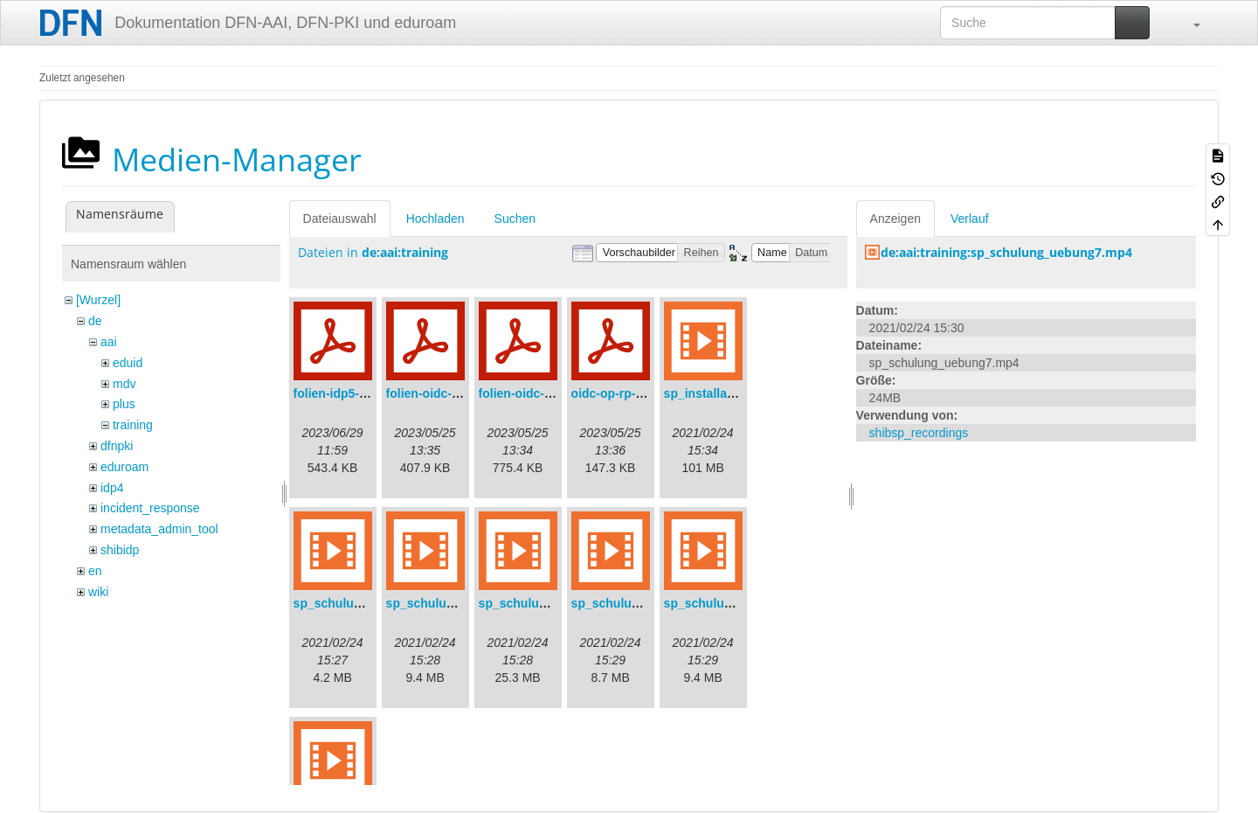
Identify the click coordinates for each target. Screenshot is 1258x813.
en (95, 571)
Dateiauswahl (340, 219)
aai (108, 342)
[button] (1188, 23)
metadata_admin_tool (159, 529)
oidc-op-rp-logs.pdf (627, 393)
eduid (127, 363)
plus (124, 404)
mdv (124, 384)
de (95, 321)
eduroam (124, 467)
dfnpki (116, 446)
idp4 (111, 488)
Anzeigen (895, 219)
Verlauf (969, 219)
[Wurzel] (98, 300)
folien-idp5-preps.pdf (354, 393)
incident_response (150, 508)
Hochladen (435, 219)
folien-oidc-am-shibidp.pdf (463, 393)
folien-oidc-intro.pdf (536, 393)
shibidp (119, 550)
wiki (98, 592)
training (133, 425)
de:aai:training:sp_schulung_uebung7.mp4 (1006, 252)
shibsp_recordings (919, 433)
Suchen (515, 219)
